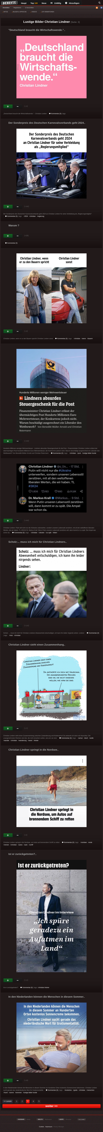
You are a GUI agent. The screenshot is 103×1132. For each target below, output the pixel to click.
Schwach (17, 106)
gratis (75, 1090)
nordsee (84, 842)
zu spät (48, 533)
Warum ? (13, 225)
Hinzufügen (72, 3)
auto (25, 845)
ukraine (41, 533)
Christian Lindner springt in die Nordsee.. (33, 749)
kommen (19, 1092)
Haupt (24, 3)
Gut (8, 106)
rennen (6, 845)
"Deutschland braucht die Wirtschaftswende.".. (36, 30)
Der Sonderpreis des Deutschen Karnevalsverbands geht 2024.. (46, 122)
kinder (36, 740)
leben (55, 533)
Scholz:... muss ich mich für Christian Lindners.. (37, 541)
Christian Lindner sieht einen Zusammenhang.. (36, 644)
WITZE (5, 11)
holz (11, 635)
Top (34, 3)
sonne (12, 1092)
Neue (44, 3)
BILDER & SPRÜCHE (19, 11)
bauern (90, 338)
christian (33, 216)
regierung (41, 216)
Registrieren (17, 7)
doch (86, 738)
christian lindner (43, 987)
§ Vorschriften (29, 7)
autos (20, 845)
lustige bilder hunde (89, 453)
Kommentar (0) (55, 114)
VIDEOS (34, 11)
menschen (90, 1090)
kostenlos (68, 1090)
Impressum (48, 1126)
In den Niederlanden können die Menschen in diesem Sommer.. (46, 996)
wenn (84, 338)
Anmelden (6, 7)
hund (6, 1092)
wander (6, 740)
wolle (91, 738)
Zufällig (55, 3)
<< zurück (7, 1101)
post (79, 453)
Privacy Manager (59, 1126)
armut (81, 738)
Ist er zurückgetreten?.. (22, 854)
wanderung (23, 740)
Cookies (41, 1126)
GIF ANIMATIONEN (47, 11)
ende (90, 842)
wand (30, 740)
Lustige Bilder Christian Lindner (46, 21)
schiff (31, 845)
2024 (26, 216)
